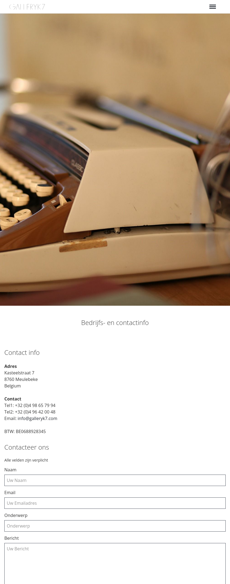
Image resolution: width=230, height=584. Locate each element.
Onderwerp (15, 515)
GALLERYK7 (27, 7)
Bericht (11, 538)
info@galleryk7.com (37, 418)
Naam (10, 470)
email (9, 492)
